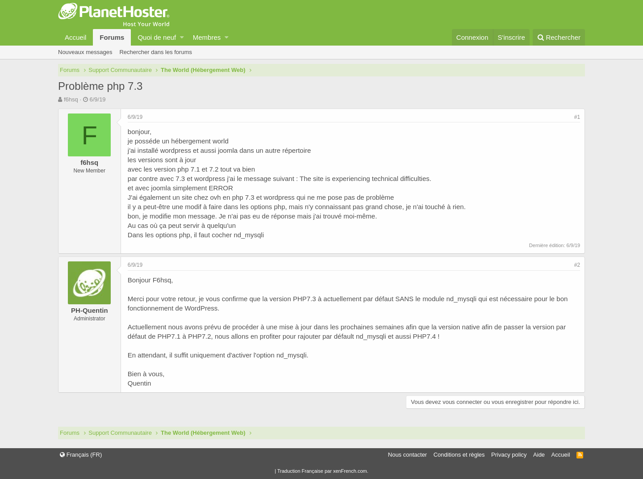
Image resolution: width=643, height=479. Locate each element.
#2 (577, 265)
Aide (539, 454)
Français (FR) (81, 454)
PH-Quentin (89, 310)
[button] (182, 37)
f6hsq (71, 99)
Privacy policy (508, 454)
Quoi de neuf (157, 37)
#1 (577, 117)
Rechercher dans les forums (155, 52)
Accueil (75, 37)
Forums (112, 37)
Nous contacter (407, 454)
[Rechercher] (559, 37)
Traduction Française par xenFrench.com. (322, 471)
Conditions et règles (459, 454)
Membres (207, 37)
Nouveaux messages (85, 52)
